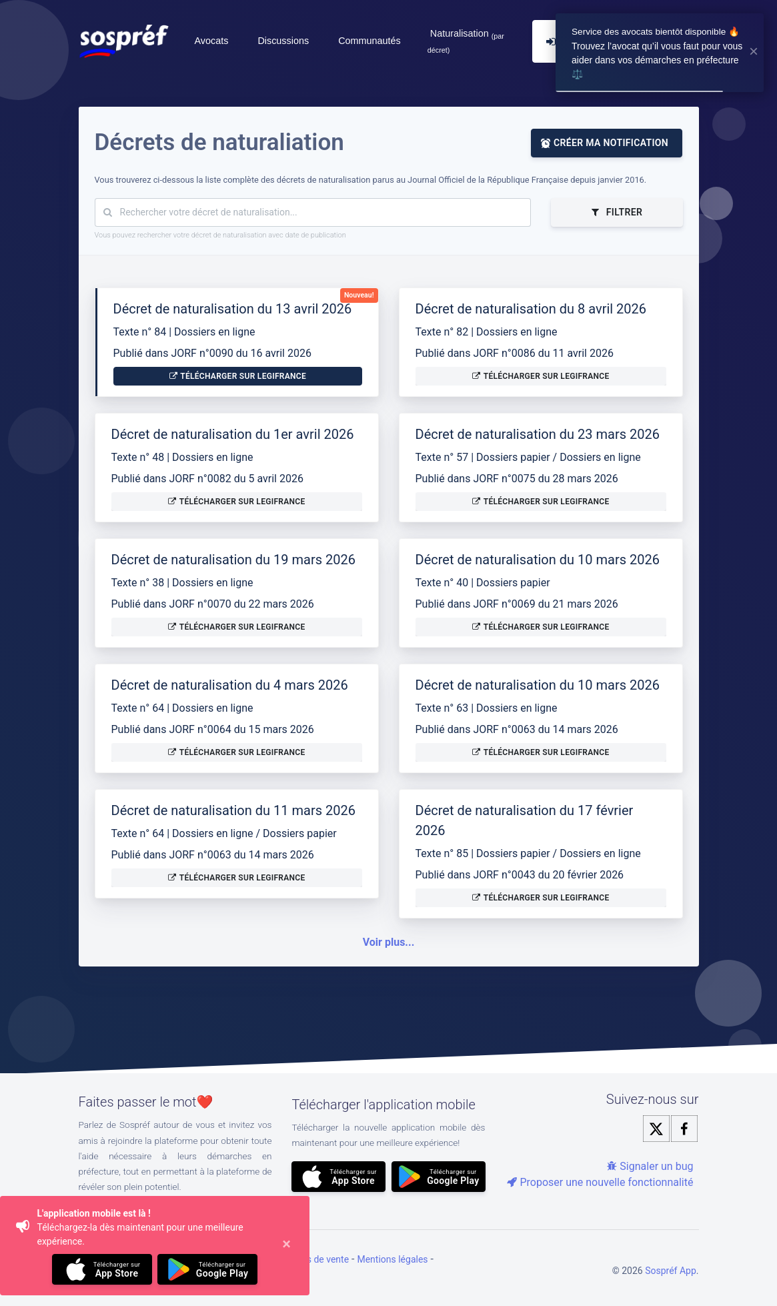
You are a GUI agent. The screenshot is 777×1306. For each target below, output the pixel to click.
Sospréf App (670, 1270)
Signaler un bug (650, 1166)
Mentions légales (392, 1259)
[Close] (286, 1246)
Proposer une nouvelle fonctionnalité (600, 1182)
